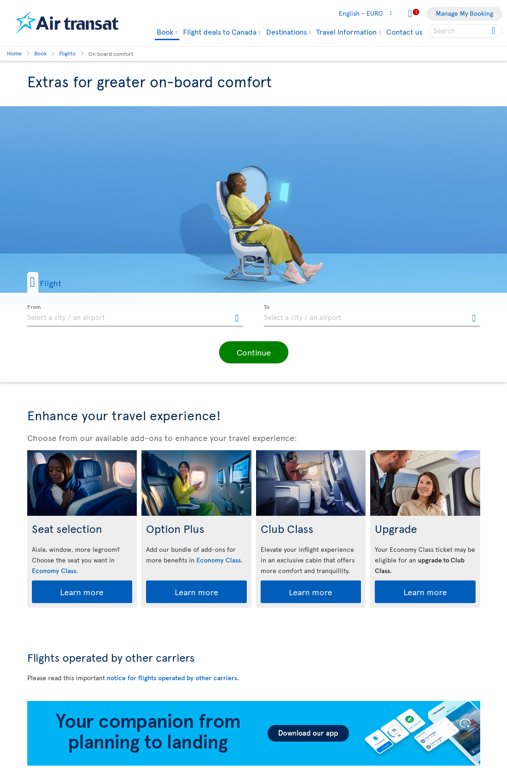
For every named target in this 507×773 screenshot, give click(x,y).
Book (165, 32)
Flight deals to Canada (219, 31)
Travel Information (346, 31)
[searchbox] (465, 31)
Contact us (404, 31)
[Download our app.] (253, 763)
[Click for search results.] (494, 31)
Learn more (82, 592)
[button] (59, 282)
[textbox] (135, 316)
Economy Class (54, 570)
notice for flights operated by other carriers (172, 677)
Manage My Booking (464, 13)
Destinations (286, 31)
